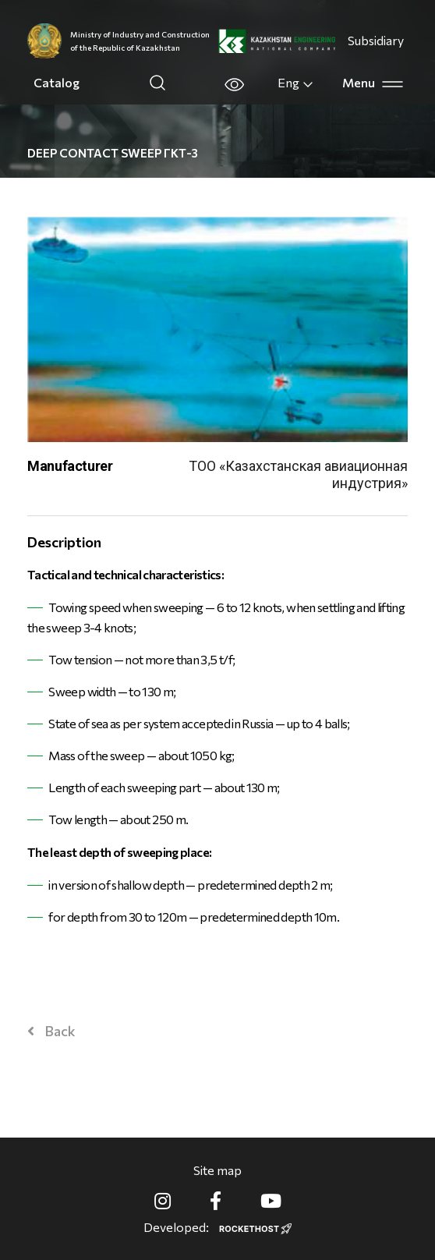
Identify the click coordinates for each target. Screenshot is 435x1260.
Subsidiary (376, 40)
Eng (296, 82)
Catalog (57, 82)
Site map (217, 1170)
